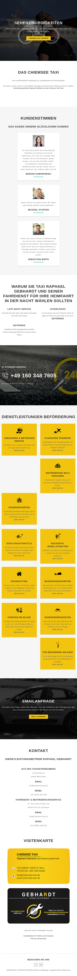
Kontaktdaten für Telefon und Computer (38, 936)
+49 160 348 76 (30, 376)
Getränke (58, 318)
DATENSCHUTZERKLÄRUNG (28, 970)
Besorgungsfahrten (58, 581)
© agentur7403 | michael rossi (59, 970)
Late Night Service (19, 309)
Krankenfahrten (19, 507)
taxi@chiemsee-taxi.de (38, 786)
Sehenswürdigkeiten (58, 617)
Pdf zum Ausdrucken (38, 939)
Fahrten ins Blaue (19, 617)
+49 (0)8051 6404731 (38, 825)
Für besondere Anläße (58, 652)
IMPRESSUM (11, 970)
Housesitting (19, 581)
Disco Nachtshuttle (19, 543)
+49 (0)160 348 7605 (38, 795)
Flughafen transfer (58, 438)
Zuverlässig (58, 309)
